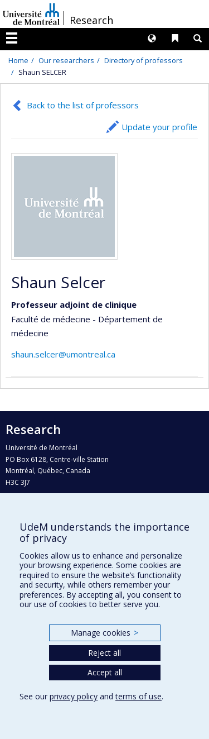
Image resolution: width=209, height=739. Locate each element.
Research (91, 20)
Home (18, 60)
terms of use (138, 696)
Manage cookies (104, 632)
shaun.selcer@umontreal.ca (63, 354)
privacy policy (74, 696)
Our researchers (66, 60)
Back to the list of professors (83, 105)
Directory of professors (143, 60)
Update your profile (159, 126)
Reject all (104, 652)
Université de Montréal (31, 14)
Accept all (105, 672)
